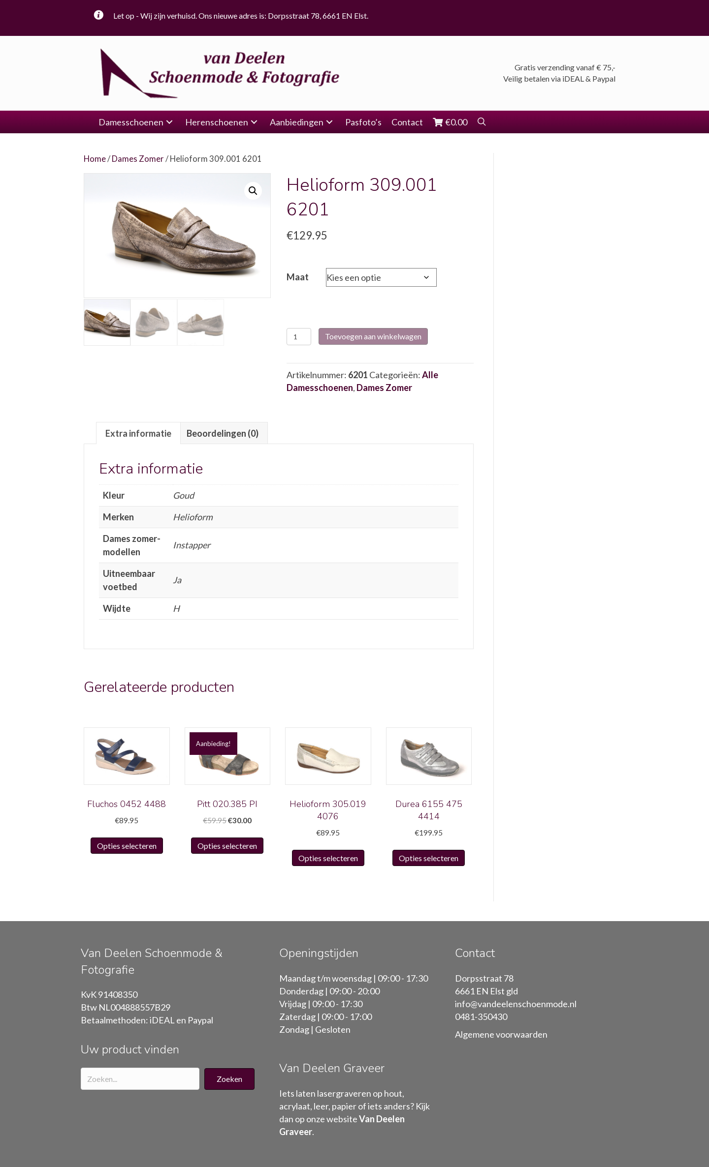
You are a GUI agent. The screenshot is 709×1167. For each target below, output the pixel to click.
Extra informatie (138, 433)
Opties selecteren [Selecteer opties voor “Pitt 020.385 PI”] (227, 845)
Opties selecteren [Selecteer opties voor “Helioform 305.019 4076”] (328, 858)
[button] (169, 122)
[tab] (138, 433)
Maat (298, 276)
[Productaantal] (299, 336)
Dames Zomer (138, 159)
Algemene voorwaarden (501, 1034)
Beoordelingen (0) (222, 433)
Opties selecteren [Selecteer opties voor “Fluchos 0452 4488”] (127, 845)
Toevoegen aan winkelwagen (373, 336)
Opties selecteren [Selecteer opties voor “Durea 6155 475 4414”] (428, 858)
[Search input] (140, 1079)
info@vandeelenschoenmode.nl (516, 1003)
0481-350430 (481, 1016)
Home (95, 159)
